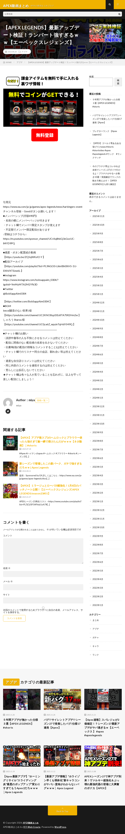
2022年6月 (98, 558)
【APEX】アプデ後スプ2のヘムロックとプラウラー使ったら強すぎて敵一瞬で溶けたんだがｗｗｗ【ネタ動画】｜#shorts (50, 443)
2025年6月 (98, 261)
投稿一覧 (41, 402)
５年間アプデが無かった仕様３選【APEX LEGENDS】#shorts (106, 105)
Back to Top (62, 811)
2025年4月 (98, 278)
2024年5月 (98, 363)
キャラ (95, 641)
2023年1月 (98, 499)
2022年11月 (98, 516)
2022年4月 (98, 575)
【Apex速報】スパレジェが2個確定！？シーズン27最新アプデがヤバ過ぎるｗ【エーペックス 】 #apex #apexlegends (103, 723)
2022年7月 (98, 550)
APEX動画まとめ (31, 822)
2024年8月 (98, 337)
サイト (6, 597)
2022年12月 (98, 507)
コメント (7, 538)
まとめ (95, 615)
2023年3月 (98, 482)
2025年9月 (98, 235)
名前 (6, 570)
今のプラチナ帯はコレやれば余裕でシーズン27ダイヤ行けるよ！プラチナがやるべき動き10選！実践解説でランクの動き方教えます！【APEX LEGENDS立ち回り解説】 (106, 176)
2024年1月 (98, 397)
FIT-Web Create (32, 826)
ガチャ (95, 632)
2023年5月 (98, 465)
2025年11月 (98, 218)
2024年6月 (98, 354)
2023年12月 (98, 405)
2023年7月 (98, 448)
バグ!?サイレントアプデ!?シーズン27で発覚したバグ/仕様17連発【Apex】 (106, 120)
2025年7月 (98, 252)
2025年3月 (98, 286)
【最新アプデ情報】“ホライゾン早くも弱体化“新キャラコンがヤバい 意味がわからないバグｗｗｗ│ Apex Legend (62, 783)
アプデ (24, 54)
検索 (91, 78)
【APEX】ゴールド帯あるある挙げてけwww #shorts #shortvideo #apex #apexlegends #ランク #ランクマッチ (106, 151)
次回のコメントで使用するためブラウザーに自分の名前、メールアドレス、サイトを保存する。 (43, 613)
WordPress (61, 826)
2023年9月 (98, 431)
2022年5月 (98, 567)
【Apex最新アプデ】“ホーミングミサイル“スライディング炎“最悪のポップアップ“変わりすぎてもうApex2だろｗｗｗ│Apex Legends (22, 783)
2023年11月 (98, 414)
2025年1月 (98, 295)
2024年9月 (98, 329)
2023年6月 (98, 456)
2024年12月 (98, 303)
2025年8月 (98, 244)
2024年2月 (98, 388)
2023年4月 (98, 473)
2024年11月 (98, 312)
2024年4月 (98, 371)
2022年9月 (98, 533)
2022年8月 (98, 541)
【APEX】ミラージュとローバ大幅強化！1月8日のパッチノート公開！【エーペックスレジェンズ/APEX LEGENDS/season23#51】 (50, 491)
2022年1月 (98, 601)
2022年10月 (98, 524)
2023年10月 (98, 422)
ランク (95, 649)
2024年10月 (98, 320)
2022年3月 (98, 584)
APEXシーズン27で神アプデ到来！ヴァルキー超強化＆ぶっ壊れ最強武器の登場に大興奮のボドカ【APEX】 (102, 783)
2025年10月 (98, 227)
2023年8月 (98, 439)
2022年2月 (98, 592)
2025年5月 (98, 269)
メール (8, 584)
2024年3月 (98, 380)
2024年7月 (98, 346)
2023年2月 (98, 490)
